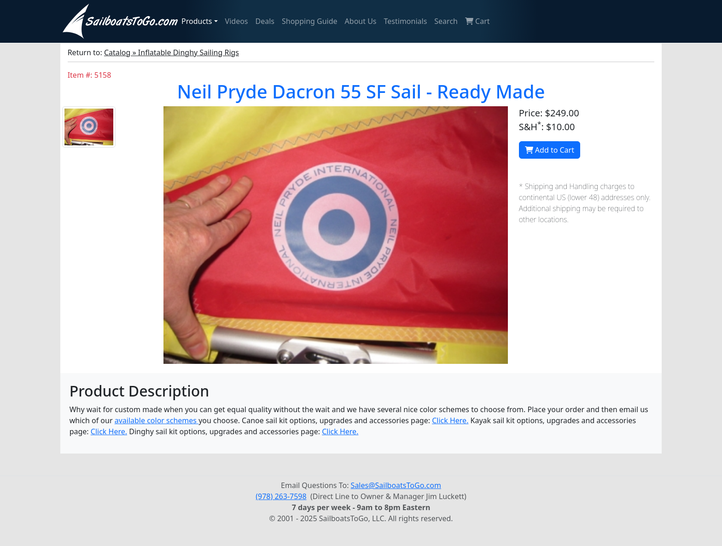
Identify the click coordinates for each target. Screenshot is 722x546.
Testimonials (405, 21)
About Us (361, 21)
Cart (477, 21)
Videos (236, 21)
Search (446, 21)
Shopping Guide (310, 21)
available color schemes (156, 420)
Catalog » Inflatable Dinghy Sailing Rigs (171, 52)
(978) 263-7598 (281, 496)
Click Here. (450, 420)
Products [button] (196, 21)
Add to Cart (549, 150)
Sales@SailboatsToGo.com (396, 485)
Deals (265, 21)
